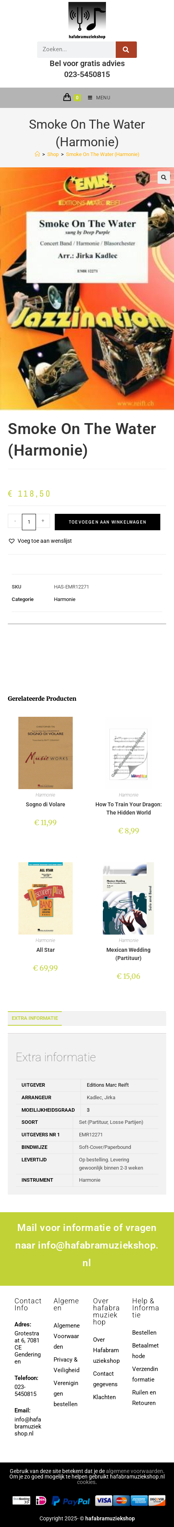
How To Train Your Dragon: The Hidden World (128, 808)
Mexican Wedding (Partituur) (128, 954)
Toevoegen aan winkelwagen (107, 522)
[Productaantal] (29, 522)
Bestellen (144, 1332)
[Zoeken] (126, 49)
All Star (45, 950)
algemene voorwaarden (134, 1471)
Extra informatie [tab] (35, 1018)
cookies (86, 1482)
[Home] (37, 154)
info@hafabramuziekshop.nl (27, 1426)
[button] (164, 177)
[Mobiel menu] (96, 98)
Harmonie (64, 599)
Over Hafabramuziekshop (106, 1350)
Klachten (104, 1397)
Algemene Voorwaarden (67, 1336)
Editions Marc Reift (108, 1085)
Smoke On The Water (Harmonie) (103, 154)
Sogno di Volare (45, 804)
